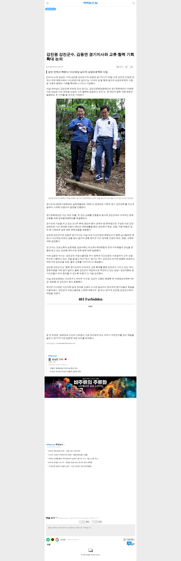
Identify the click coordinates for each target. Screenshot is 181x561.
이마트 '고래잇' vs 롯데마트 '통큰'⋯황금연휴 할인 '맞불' (68, 455)
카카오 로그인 (52, 539)
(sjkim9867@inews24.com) (66, 343)
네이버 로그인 (48, 539)
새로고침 (64, 445)
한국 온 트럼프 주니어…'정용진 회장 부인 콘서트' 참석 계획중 (70, 462)
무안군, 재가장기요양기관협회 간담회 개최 (65, 371)
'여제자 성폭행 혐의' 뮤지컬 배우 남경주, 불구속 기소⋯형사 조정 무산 (73, 459)
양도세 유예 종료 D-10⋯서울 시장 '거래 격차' (64, 451)
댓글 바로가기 (129, 543)
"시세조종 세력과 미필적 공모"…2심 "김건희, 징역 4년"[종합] (69, 466)
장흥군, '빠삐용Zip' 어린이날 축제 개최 (63, 368)
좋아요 (65, 359)
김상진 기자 (57, 359)
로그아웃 (63, 539)
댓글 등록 (130, 539)
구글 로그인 (57, 539)
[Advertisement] (90, 420)
